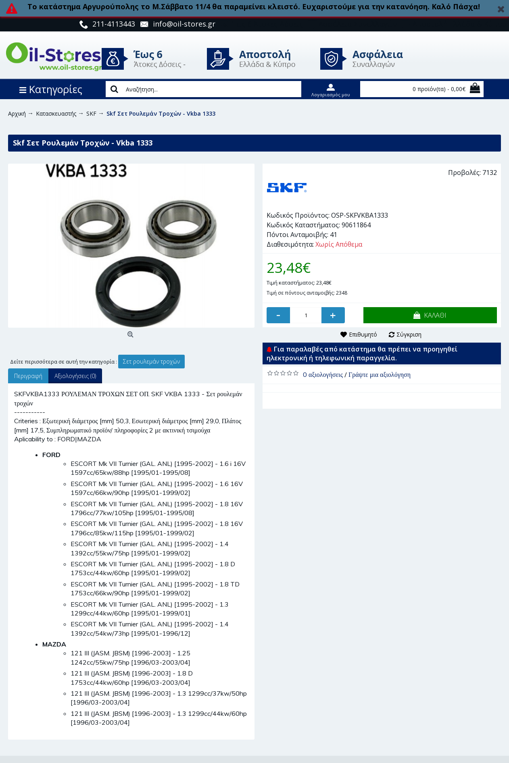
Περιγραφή (28, 376)
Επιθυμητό (363, 334)
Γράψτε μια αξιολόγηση (379, 374)
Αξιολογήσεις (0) (75, 376)
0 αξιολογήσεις (323, 374)
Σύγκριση (408, 334)
